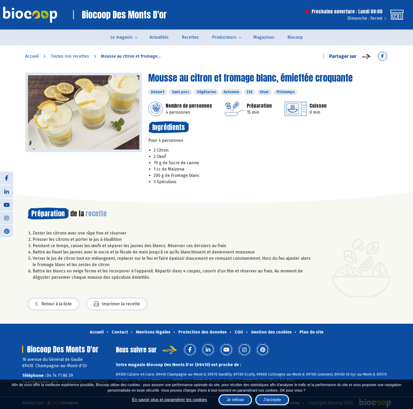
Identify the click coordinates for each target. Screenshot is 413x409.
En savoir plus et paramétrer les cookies (169, 399)
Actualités (159, 37)
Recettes (190, 37)
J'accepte (272, 399)
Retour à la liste (53, 304)
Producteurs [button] (224, 37)
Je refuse (235, 399)
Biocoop (295, 37)
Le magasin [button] (121, 37)
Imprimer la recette (117, 304)
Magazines (263, 37)
